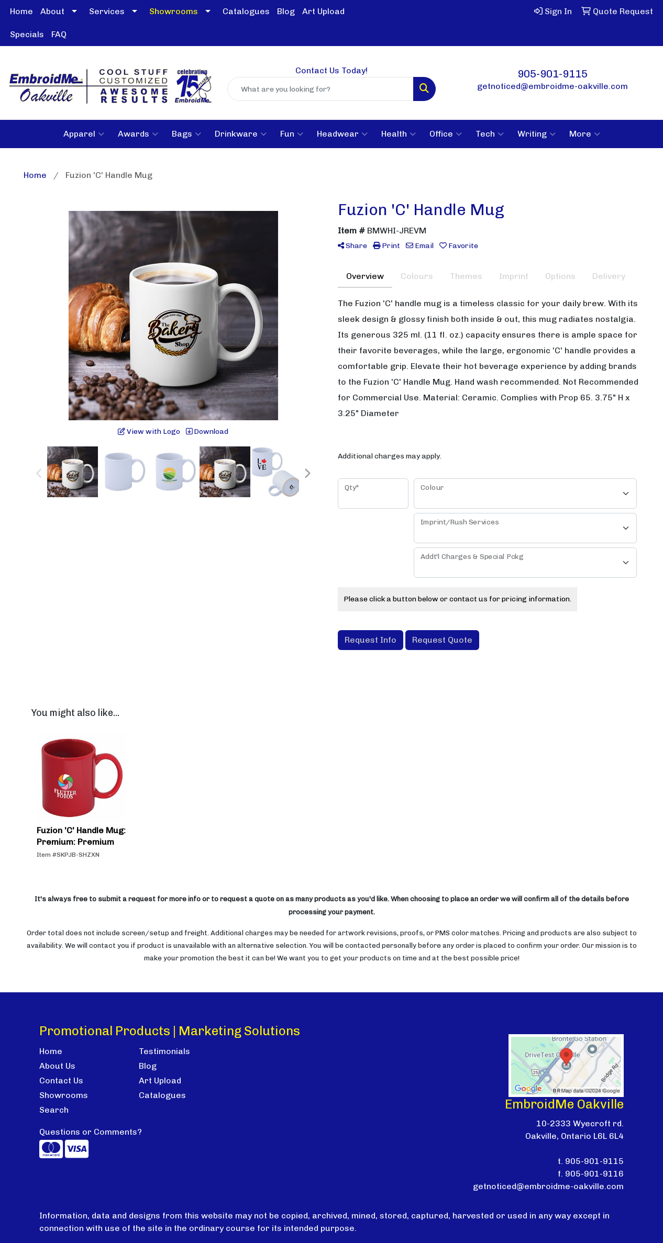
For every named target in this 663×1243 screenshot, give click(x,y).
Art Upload (323, 11)
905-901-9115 (552, 74)
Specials (27, 34)
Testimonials (164, 1051)
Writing (536, 134)
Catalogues (246, 11)
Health (398, 134)
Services (107, 11)
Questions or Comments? (90, 1132)
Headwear (342, 134)
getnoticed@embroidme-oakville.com (552, 86)
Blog (286, 11)
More (584, 134)
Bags (186, 134)
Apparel (83, 134)
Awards (138, 134)
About (52, 11)
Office (445, 134)
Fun (291, 134)
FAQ (59, 34)
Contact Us (61, 1080)
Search (54, 1110)
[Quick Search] (320, 89)
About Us (57, 1066)
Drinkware (241, 134)
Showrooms (63, 1095)
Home (21, 11)
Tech (490, 134)
